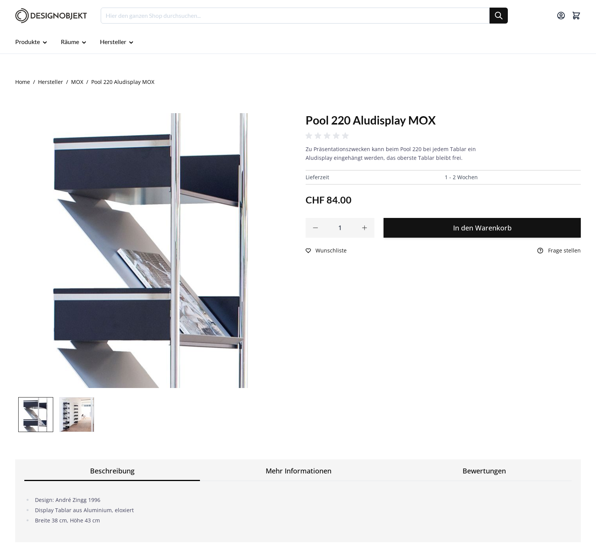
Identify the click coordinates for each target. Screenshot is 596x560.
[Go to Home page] (51, 16)
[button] (328, 135)
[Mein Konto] (561, 15)
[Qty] (340, 228)
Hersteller (50, 81)
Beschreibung (112, 470)
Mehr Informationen (298, 470)
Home (22, 81)
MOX (77, 81)
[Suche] (499, 16)
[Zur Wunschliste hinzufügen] (326, 250)
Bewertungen (484, 470)
